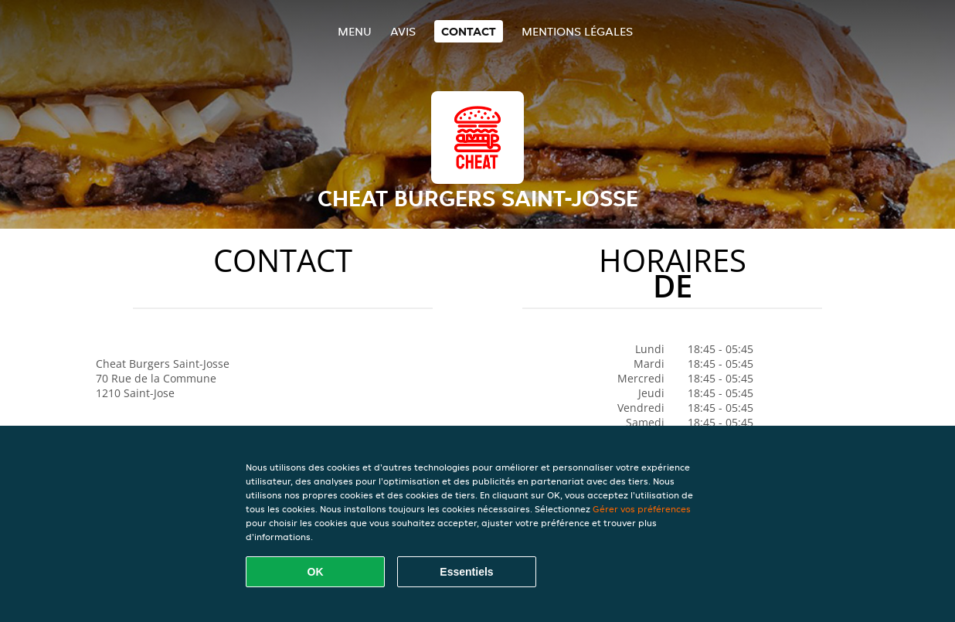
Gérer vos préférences (642, 509)
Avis (403, 31)
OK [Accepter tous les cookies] (316, 572)
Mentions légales (577, 31)
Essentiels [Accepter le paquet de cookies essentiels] (466, 572)
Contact (468, 31)
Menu (355, 31)
